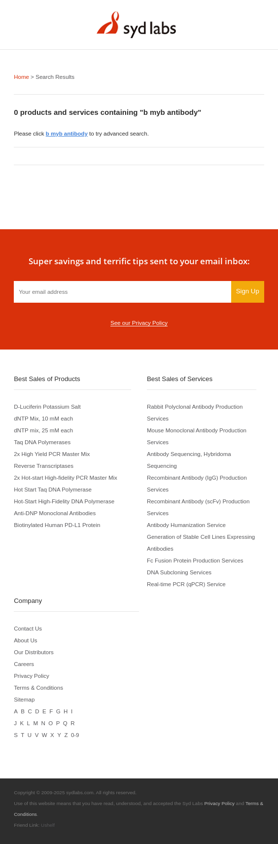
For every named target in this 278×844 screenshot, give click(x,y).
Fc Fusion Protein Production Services (195, 560)
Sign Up (247, 290)
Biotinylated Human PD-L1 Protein (57, 524)
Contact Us (28, 628)
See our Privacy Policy (139, 322)
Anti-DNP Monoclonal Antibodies (55, 512)
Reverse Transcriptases (44, 465)
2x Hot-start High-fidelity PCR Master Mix (66, 477)
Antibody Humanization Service (187, 524)
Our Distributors (34, 651)
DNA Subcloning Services (179, 571)
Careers (24, 663)
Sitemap (24, 699)
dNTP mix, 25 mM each (43, 429)
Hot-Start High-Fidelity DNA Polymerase (64, 500)
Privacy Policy (31, 675)
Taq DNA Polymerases (42, 441)
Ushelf (48, 824)
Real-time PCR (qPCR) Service (187, 583)
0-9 (75, 734)
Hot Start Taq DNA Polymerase (53, 489)
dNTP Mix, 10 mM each (43, 418)
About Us (25, 639)
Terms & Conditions (39, 687)
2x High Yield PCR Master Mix (52, 453)
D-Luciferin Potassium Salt (47, 406)
